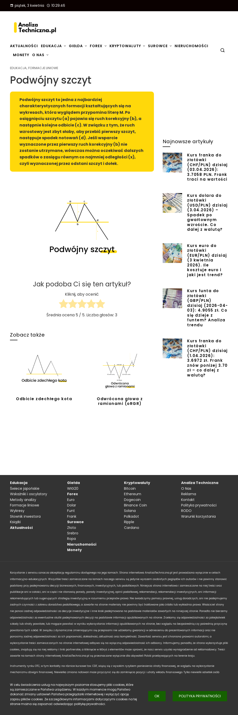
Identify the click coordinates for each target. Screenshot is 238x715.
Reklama (188, 493)
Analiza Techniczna (199, 482)
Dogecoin (132, 499)
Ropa (71, 538)
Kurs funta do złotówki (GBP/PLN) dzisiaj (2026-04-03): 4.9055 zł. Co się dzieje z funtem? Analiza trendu (207, 308)
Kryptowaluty (137, 482)
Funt (71, 510)
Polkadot (131, 516)
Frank (71, 516)
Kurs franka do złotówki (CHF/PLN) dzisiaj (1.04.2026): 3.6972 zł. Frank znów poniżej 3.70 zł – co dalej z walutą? (207, 358)
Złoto (71, 527)
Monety (74, 549)
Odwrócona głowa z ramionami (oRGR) (120, 401)
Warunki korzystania (198, 516)
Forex (72, 493)
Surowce (75, 521)
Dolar (71, 505)
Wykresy (17, 510)
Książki (15, 521)
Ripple (129, 521)
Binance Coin (135, 505)
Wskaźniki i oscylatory (28, 493)
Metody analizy (23, 499)
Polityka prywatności (200, 696)
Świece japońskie (24, 488)
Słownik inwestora (25, 516)
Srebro (72, 533)
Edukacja (18, 68)
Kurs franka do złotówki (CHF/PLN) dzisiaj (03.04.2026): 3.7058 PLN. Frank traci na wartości (207, 167)
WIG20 (72, 488)
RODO (186, 510)
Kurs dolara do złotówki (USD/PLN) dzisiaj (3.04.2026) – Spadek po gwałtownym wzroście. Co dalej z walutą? (207, 212)
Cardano (131, 527)
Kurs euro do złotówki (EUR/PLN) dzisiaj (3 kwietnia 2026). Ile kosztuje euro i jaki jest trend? (207, 260)
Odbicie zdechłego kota (44, 398)
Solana (130, 510)
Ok (156, 696)
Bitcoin (130, 488)
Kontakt (188, 499)
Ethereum (132, 493)
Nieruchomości (81, 544)
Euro (71, 499)
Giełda (73, 482)
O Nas (186, 488)
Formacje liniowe (43, 68)
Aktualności (21, 527)
